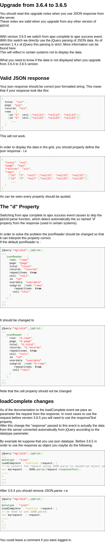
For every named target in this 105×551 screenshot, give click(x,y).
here (12, 48)
